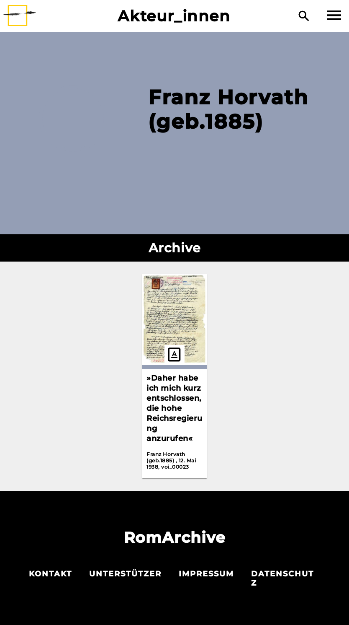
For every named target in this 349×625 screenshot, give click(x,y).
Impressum (206, 573)
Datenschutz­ (282, 578)
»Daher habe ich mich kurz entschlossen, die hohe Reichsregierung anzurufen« (174, 408)
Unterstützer (125, 573)
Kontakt (50, 573)
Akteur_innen (174, 16)
